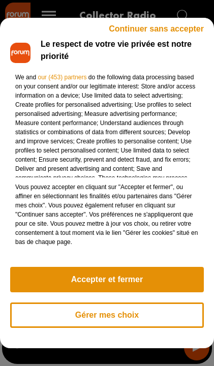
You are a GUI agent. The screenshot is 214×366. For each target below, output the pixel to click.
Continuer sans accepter (156, 28)
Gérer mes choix (107, 315)
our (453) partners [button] (62, 77)
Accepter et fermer (107, 279)
